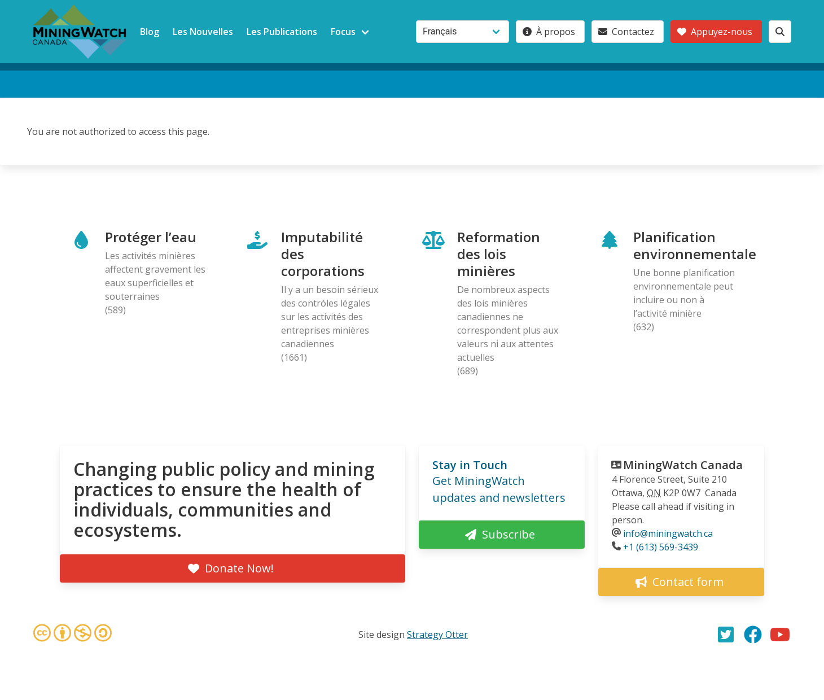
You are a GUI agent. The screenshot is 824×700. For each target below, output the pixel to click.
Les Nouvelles (203, 31)
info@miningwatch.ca (668, 533)
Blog (149, 31)
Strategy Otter (437, 634)
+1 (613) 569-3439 (660, 547)
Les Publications (282, 31)
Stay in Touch (469, 465)
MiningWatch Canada (683, 465)
